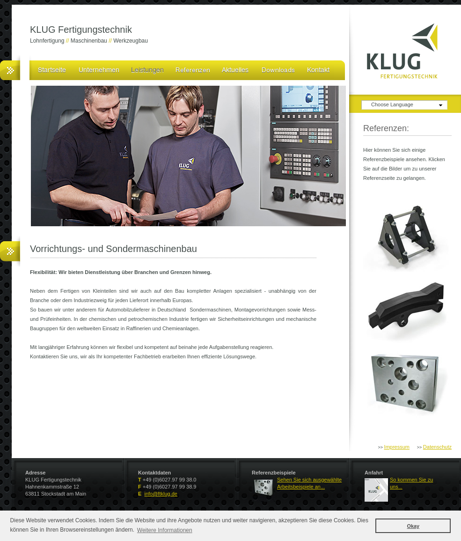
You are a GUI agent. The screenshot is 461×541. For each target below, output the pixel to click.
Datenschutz (437, 447)
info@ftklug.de (160, 494)
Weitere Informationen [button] (164, 530)
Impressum (397, 447)
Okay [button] (413, 526)
